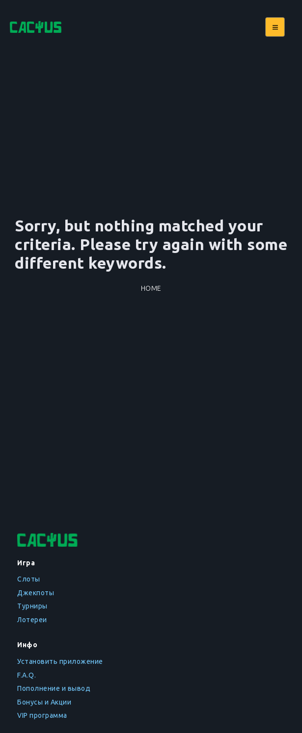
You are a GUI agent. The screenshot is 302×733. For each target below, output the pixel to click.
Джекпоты (35, 593)
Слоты (28, 579)
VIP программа (42, 715)
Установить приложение (60, 661)
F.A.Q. (26, 675)
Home (151, 288)
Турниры (32, 606)
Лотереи (32, 620)
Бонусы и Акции (44, 702)
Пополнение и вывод (53, 688)
